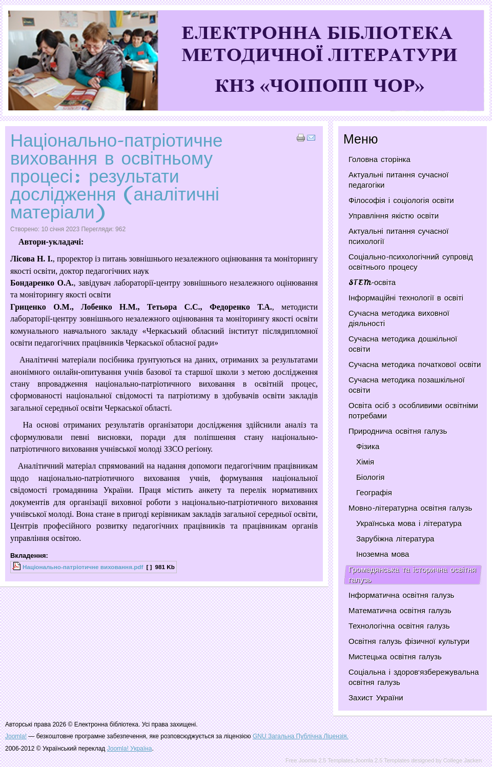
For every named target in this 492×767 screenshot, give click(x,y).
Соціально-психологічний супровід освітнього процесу (410, 262)
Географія (374, 493)
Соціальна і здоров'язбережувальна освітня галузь (413, 677)
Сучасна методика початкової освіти (414, 364)
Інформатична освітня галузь (401, 595)
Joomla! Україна (129, 748)
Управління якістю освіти (393, 216)
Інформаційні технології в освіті (405, 298)
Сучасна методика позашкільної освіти (406, 385)
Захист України (375, 698)
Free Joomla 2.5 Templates (319, 760)
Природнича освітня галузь (397, 431)
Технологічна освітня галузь (399, 626)
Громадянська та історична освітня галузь (412, 574)
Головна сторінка (379, 159)
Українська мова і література (409, 523)
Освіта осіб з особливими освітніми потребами (413, 410)
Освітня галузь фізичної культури (408, 641)
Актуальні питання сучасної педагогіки (398, 180)
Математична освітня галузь (400, 610)
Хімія (365, 462)
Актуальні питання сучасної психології (398, 236)
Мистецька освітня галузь (395, 657)
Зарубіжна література (395, 539)
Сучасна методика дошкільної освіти (402, 344)
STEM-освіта (372, 282)
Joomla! (16, 736)
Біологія (370, 477)
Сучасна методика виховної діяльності (398, 318)
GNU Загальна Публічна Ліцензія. (300, 736)
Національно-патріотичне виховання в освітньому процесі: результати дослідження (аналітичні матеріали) (116, 176)
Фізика (367, 446)
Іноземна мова (382, 554)
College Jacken (462, 760)
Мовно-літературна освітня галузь (410, 508)
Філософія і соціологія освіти (401, 200)
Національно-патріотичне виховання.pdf (83, 566)
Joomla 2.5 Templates (382, 760)
